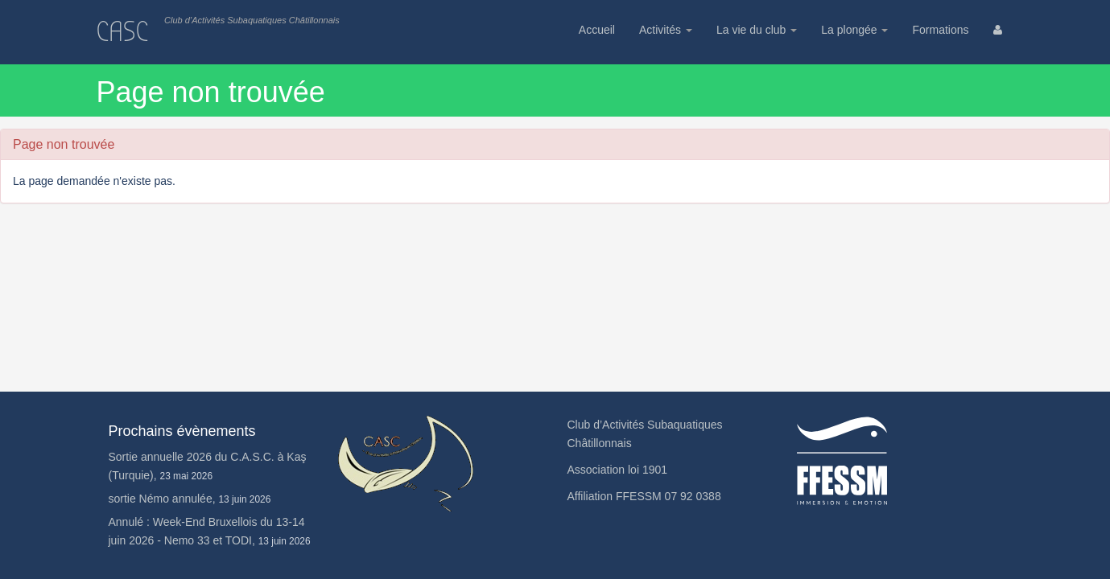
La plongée (854, 29)
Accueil (597, 29)
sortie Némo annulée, (190, 498)
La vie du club (756, 29)
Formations (940, 29)
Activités (665, 29)
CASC (123, 31)
